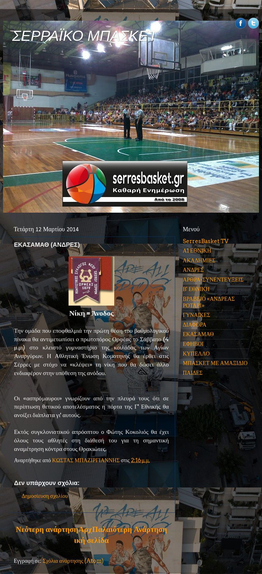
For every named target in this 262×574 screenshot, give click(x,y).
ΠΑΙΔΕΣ (193, 373)
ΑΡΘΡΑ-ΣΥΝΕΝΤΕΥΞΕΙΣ (213, 279)
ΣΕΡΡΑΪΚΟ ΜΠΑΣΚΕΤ (84, 36)
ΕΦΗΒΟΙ (193, 344)
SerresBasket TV (205, 241)
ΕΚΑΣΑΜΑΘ (198, 334)
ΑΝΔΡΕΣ (193, 270)
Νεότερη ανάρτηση (47, 529)
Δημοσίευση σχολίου (45, 496)
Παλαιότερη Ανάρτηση (129, 529)
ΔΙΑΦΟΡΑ (194, 324)
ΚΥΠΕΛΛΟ (196, 353)
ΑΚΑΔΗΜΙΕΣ (199, 260)
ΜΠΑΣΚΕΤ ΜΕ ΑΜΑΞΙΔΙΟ (215, 363)
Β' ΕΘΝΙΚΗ (196, 289)
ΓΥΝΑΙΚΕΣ (196, 315)
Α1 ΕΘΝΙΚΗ (197, 250)
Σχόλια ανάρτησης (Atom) (73, 561)
